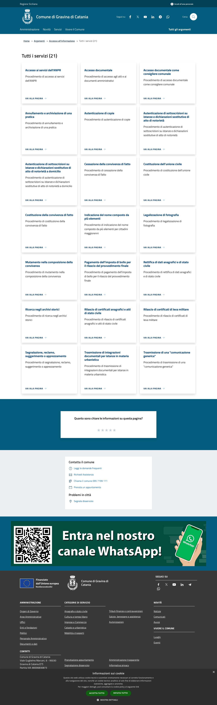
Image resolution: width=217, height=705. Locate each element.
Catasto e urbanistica (75, 627)
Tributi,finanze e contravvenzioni (126, 611)
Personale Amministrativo (33, 638)
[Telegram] (159, 17)
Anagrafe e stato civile (75, 611)
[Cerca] (193, 16)
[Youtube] (144, 17)
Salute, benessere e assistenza (124, 616)
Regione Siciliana (28, 4)
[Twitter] (137, 17)
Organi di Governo (29, 611)
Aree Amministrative (30, 617)
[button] (108, 699)
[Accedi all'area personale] (182, 4)
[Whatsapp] (167, 17)
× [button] (213, 672)
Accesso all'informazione (62, 41)
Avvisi (157, 622)
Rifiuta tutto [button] (120, 693)
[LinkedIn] (152, 17)
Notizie (157, 611)
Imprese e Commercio (75, 622)
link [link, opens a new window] (137, 687)
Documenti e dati (28, 644)
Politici (23, 633)
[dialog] (108, 687)
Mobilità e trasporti (74, 633)
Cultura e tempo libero (75, 617)
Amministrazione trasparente (124, 660)
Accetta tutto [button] (96, 693)
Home (27, 41)
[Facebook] (129, 17)
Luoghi (157, 637)
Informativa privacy (119, 665)
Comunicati (159, 617)
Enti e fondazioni (28, 627)
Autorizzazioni (116, 622)
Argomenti (39, 41)
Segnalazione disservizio (76, 665)
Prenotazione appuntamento (79, 660)
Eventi (157, 642)
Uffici (22, 622)
